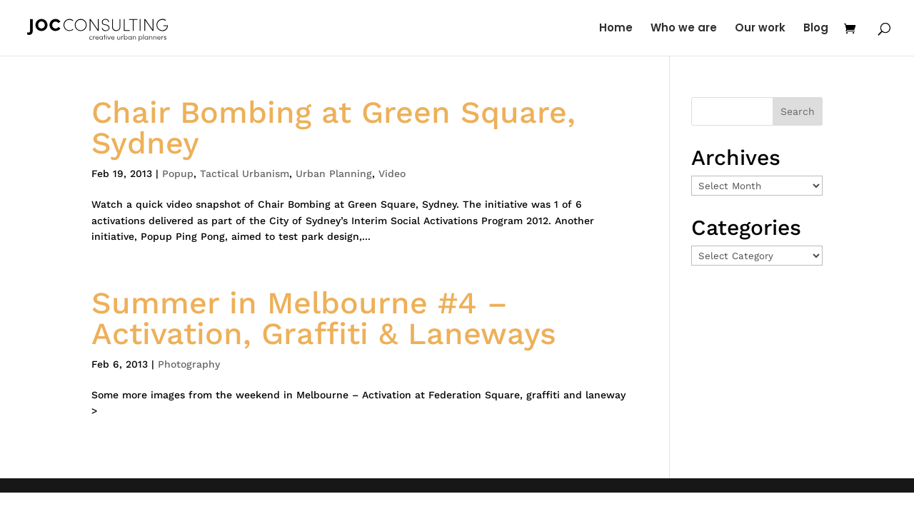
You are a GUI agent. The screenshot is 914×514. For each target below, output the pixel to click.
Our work (760, 29)
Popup (178, 173)
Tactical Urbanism (244, 173)
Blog (815, 29)
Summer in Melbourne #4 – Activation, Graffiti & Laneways (323, 318)
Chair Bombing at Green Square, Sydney (333, 127)
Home (616, 29)
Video (392, 173)
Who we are (684, 29)
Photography (189, 364)
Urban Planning (334, 173)
